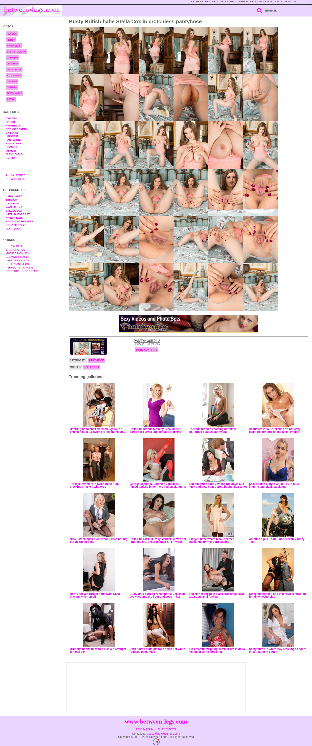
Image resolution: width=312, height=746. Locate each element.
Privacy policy (144, 728)
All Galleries (15, 175)
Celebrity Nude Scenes (23, 271)
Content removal (165, 728)
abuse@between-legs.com (163, 733)
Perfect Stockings (20, 267)
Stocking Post (16, 249)
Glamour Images (18, 256)
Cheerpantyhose (18, 264)
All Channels (15, 178)
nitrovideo (14, 246)
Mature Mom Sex (17, 253)
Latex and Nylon (17, 260)
